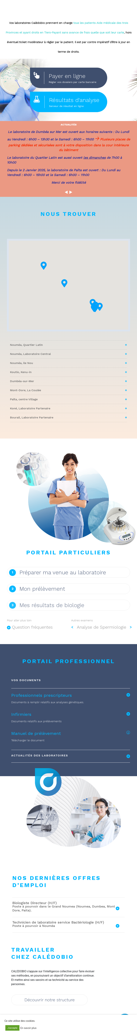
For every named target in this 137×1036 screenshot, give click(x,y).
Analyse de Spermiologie (102, 636)
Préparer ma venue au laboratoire (62, 572)
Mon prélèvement (42, 589)
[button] (107, 320)
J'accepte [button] (12, 1028)
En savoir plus (28, 1028)
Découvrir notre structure (49, 1000)
